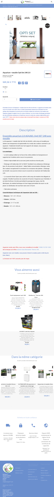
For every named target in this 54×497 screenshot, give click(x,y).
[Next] (49, 18)
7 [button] (24, 406)
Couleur (5, 87)
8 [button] (26, 406)
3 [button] (15, 406)
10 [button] (30, 406)
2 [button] (13, 406)
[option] (10, 17)
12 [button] (34, 406)
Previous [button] (4, 377)
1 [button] (11, 406)
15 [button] (40, 406)
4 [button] (17, 406)
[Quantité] (10, 99)
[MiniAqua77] (27, 1)
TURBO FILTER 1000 (45, 247)
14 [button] (38, 406)
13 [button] (36, 406)
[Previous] (4, 18)
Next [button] (50, 377)
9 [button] (28, 406)
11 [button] (32, 406)
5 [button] (19, 406)
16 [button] (43, 406)
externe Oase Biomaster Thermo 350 (28, 249)
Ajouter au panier (35, 99)
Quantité (5, 96)
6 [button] (21, 406)
